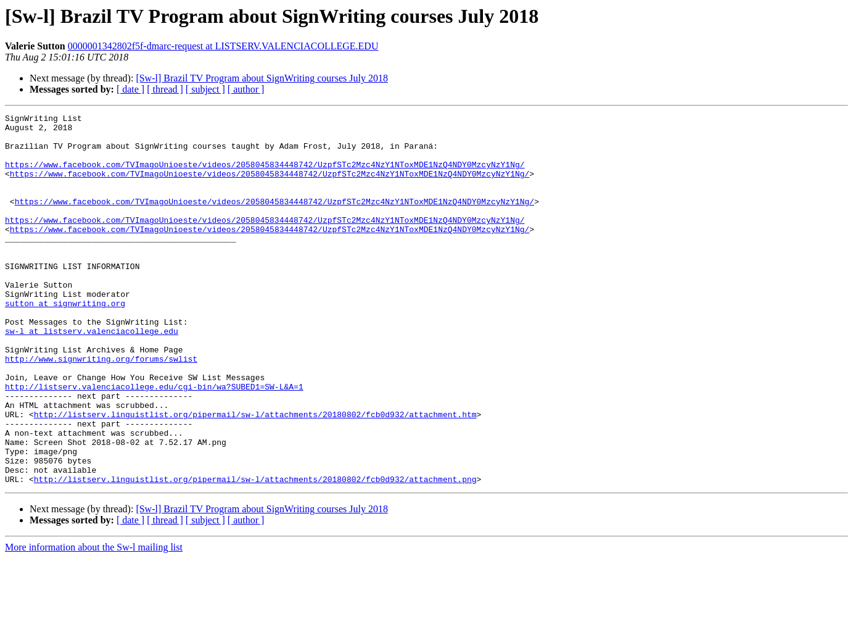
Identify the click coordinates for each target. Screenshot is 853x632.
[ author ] (246, 89)
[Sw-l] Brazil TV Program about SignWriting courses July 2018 (262, 78)
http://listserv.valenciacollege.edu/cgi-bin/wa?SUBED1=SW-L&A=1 (154, 441)
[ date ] (130, 89)
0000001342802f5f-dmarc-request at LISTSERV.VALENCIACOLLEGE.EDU (223, 46)
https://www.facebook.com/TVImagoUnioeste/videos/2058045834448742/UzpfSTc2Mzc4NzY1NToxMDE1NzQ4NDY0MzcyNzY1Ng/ (264, 175)
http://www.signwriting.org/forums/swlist (101, 408)
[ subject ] (205, 89)
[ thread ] (165, 89)
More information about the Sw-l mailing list (94, 621)
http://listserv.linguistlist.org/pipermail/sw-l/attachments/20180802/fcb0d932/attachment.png (255, 553)
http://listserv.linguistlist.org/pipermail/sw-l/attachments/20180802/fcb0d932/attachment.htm (255, 475)
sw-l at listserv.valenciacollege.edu (91, 375)
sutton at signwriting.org (65, 341)
